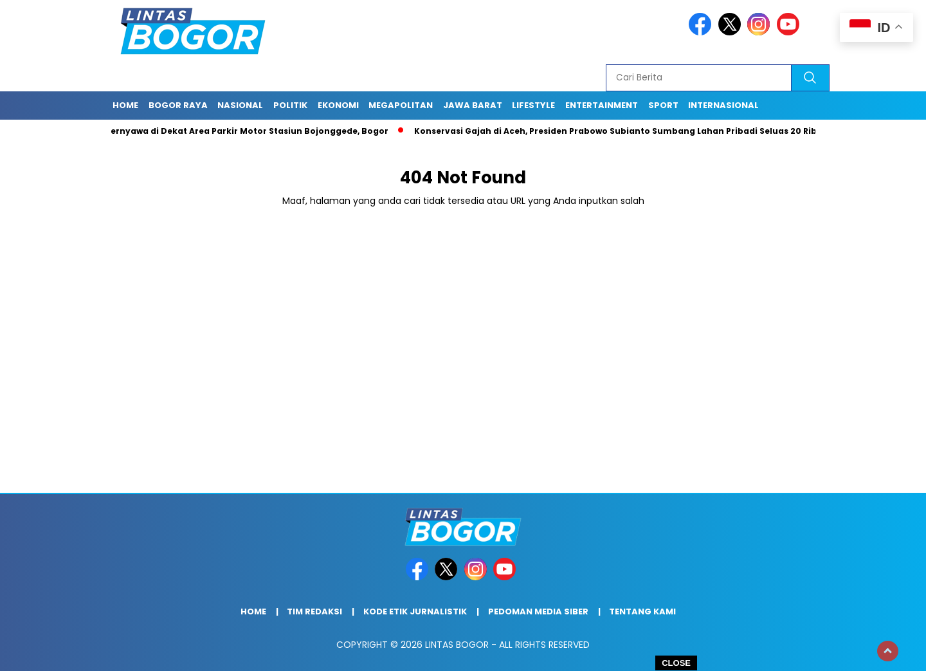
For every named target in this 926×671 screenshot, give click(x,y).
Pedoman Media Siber (538, 611)
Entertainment (601, 105)
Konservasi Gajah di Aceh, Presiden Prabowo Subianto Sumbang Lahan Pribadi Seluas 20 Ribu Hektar (638, 130)
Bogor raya (178, 105)
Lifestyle (533, 105)
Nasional (240, 105)
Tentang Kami (642, 611)
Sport (663, 105)
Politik (290, 105)
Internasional (723, 105)
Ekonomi (338, 105)
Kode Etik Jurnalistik (415, 611)
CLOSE (676, 663)
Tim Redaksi (314, 611)
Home (125, 105)
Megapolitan (400, 105)
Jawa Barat (472, 105)
